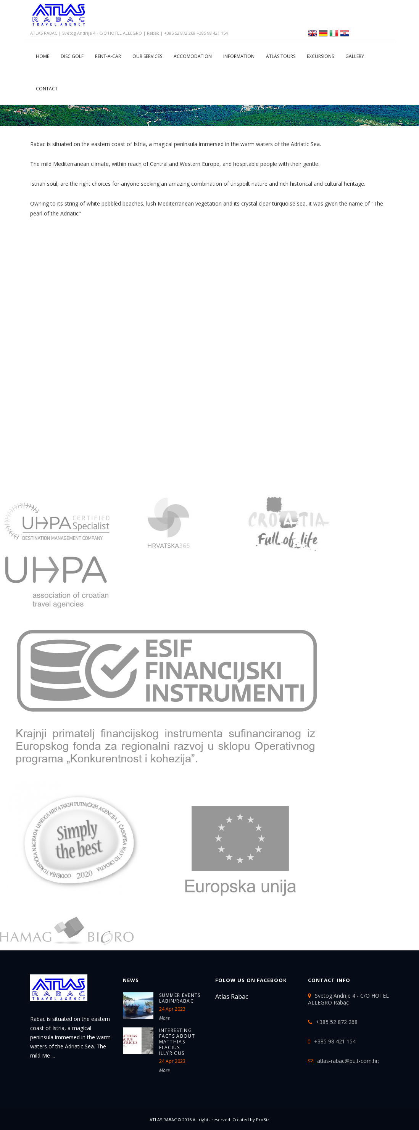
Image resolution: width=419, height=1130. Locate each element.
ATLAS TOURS (280, 56)
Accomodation (193, 56)
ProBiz (262, 1119)
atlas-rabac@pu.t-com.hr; (348, 1060)
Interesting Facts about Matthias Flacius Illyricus (177, 1041)
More (164, 1018)
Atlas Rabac (231, 996)
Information (239, 56)
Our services (147, 56)
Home (42, 56)
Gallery (354, 56)
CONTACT (47, 88)
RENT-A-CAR (108, 56)
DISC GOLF (72, 56)
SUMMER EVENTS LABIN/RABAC (180, 998)
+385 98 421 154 (335, 1041)
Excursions (320, 56)
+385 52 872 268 (337, 1022)
